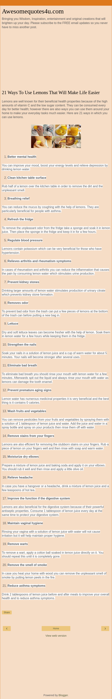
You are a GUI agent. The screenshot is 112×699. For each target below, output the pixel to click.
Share (7, 612)
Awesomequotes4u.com (33, 11)
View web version (56, 635)
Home (56, 628)
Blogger (63, 695)
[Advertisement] (56, 59)
